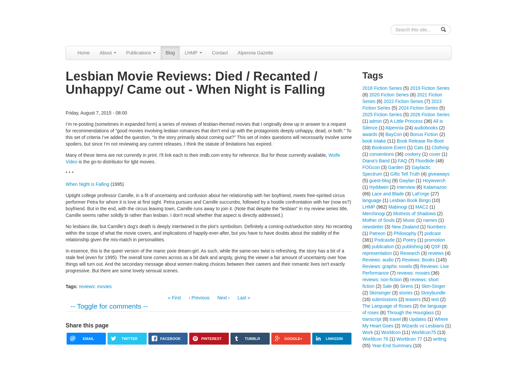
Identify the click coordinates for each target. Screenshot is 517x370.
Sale (387, 286)
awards (369, 134)
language (371, 200)
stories (405, 292)
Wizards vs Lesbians (423, 325)
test (435, 299)
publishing (412, 246)
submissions (384, 299)
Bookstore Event (389, 147)
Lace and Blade (388, 193)
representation (377, 253)
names (430, 220)
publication (383, 246)
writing (439, 339)
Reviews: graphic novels (387, 266)
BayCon (393, 134)
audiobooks (426, 127)
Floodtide (425, 160)
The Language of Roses (386, 306)
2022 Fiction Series (403, 101)
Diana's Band (376, 160)
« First (174, 297)
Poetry (409, 240)
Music (409, 220)
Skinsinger (380, 292)
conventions (381, 154)
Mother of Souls (378, 220)
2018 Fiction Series (382, 88)
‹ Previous (199, 297)
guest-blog (380, 180)
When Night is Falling (87, 184)
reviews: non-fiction (382, 279)
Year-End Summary (392, 345)
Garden (396, 167)
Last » (243, 297)
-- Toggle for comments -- (109, 306)
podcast (432, 233)
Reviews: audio (378, 259)
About (108, 52)
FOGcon (371, 167)
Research (410, 253)
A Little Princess (406, 121)
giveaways (438, 174)
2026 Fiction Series (430, 114)
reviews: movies (95, 286)
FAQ (402, 160)
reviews (435, 253)
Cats (418, 147)
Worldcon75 (423, 332)
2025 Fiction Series (382, 114)
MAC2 (421, 207)
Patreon (377, 233)
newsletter (372, 226)
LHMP (193, 52)
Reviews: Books (418, 259)
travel (395, 319)
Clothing (440, 147)
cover (434, 154)
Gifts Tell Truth (405, 174)
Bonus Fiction (424, 134)
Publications (141, 52)
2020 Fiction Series (389, 94)
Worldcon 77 (409, 339)
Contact (220, 52)
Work (367, 332)
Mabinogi (397, 207)
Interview (406, 187)
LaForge (420, 193)
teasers (413, 299)
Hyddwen (378, 187)
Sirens (406, 286)
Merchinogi (373, 213)
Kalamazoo (434, 187)
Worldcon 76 (375, 339)
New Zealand (405, 226)
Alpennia (99, 22)
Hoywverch (434, 180)
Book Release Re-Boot (420, 141)
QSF (436, 246)
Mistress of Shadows (414, 213)
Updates (417, 319)
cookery (413, 154)
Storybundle (433, 292)
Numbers (436, 226)
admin (375, 121)
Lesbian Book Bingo (410, 200)
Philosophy (405, 233)
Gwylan (406, 180)
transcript (371, 319)
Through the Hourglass (410, 312)
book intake (374, 141)
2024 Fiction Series (418, 108)
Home (83, 52)
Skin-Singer (433, 286)
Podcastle (385, 240)
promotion (434, 240)
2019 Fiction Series (430, 88)
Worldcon (391, 332)
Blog (170, 52)
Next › (223, 297)
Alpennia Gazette (255, 52)
